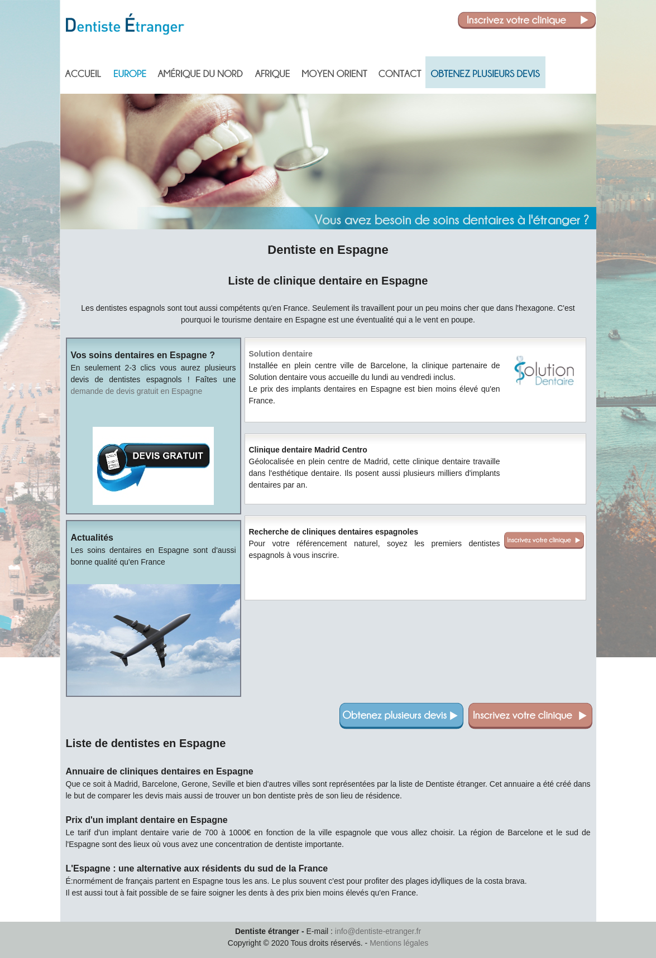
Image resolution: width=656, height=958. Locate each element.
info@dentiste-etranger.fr (378, 931)
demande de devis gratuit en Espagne (137, 391)
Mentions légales (399, 942)
